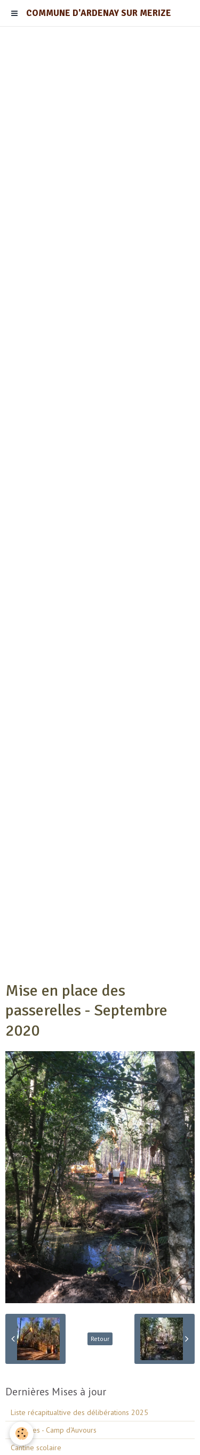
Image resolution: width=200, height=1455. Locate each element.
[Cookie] (22, 1433)
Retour (100, 1339)
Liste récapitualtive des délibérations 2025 (79, 1412)
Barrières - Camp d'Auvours (54, 1430)
